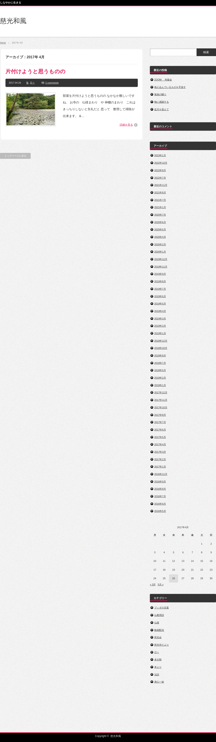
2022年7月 (160, 177)
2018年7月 (160, 363)
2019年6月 (160, 296)
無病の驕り (160, 94)
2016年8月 (160, 488)
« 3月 (153, 584)
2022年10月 (160, 162)
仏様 (156, 622)
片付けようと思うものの (35, 71)
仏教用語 (159, 615)
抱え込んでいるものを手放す (170, 87)
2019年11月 (160, 266)
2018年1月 (160, 385)
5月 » (160, 584)
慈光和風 (13, 20)
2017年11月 (160, 400)
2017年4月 (160, 444)
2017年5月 (160, 437)
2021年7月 (160, 200)
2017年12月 (160, 392)
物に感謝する (161, 102)
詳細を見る (126, 124)
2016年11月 (160, 474)
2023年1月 (160, 155)
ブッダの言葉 (161, 607)
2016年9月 (160, 481)
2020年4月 (160, 237)
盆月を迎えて (161, 109)
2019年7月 (160, 289)
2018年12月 (160, 340)
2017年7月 (160, 422)
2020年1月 (160, 251)
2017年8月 (160, 415)
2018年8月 (160, 355)
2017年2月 (160, 459)
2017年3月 (160, 452)
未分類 (158, 659)
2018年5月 (160, 370)
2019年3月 (160, 318)
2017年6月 (160, 429)
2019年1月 (160, 333)
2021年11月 (160, 185)
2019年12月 (160, 259)
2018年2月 (160, 377)
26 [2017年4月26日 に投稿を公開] (173, 578)
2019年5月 (160, 303)
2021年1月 (160, 207)
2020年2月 (160, 244)
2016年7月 (160, 496)
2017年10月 (160, 407)
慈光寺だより (161, 644)
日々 (32, 82)
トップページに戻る (15, 155)
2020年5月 (160, 229)
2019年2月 (160, 325)
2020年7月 (160, 214)
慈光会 (158, 637)
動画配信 (159, 630)
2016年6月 (160, 503)
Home (3, 43)
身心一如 (159, 681)
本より (158, 667)
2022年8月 (160, 170)
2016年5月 (160, 511)
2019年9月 (160, 274)
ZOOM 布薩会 (163, 79)
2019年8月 (160, 281)
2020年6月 (160, 222)
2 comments (52, 82)
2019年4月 (160, 311)
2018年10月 (160, 348)
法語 (156, 674)
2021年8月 (160, 192)
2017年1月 (160, 466)
